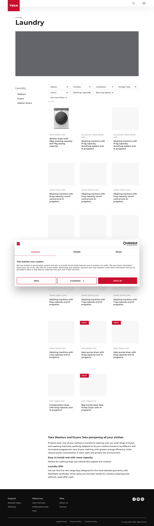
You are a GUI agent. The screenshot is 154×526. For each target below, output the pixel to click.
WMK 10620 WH (57, 348)
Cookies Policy (91, 521)
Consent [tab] (35, 251)
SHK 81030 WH (88, 348)
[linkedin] (142, 499)
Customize (77, 281)
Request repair (14, 503)
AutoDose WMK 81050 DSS (92, 135)
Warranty (12, 507)
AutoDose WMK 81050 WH (124, 135)
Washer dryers (24, 103)
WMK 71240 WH (57, 190)
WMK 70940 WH (121, 190)
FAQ (34, 511)
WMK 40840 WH (57, 295)
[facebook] (134, 499)
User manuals (38, 503)
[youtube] (138, 499)
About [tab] (119, 251)
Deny (36, 281)
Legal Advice (61, 521)
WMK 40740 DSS (90, 295)
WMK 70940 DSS (90, 190)
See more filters (58, 97)
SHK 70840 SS (88, 401)
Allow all (117, 281)
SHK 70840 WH (121, 348)
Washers (21, 94)
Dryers (20, 99)
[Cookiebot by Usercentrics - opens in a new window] (125, 244)
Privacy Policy (76, 521)
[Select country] (138, 3)
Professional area (40, 507)
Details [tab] (77, 251)
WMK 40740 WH (121, 295)
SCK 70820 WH (57, 401)
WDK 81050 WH (57, 134)
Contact (63, 507)
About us (63, 503)
